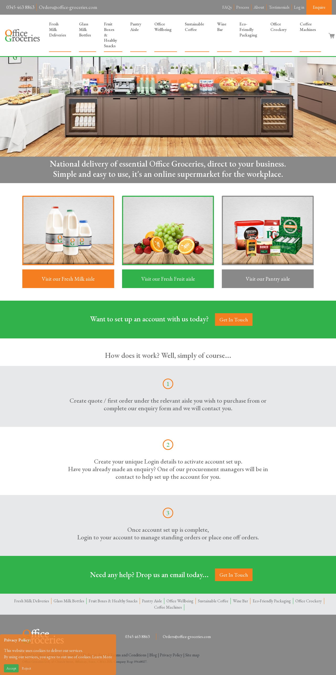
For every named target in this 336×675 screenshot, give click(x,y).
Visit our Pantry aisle (268, 278)
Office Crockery (278, 26)
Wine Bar (221, 26)
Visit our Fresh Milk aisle (68, 278)
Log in (299, 7)
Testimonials (279, 7)
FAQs (227, 7)
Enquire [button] (319, 7)
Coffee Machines (308, 26)
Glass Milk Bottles (85, 29)
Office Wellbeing (163, 26)
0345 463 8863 (20, 7)
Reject (26, 668)
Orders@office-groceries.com (68, 7)
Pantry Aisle (135, 26)
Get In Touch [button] (233, 319)
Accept (11, 668)
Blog (153, 655)
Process (242, 7)
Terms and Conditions (128, 655)
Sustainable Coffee (194, 26)
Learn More (102, 657)
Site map (192, 655)
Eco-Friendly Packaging (248, 29)
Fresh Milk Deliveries (57, 29)
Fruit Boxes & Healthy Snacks (110, 35)
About (259, 7)
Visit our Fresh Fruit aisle (168, 278)
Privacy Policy (171, 655)
